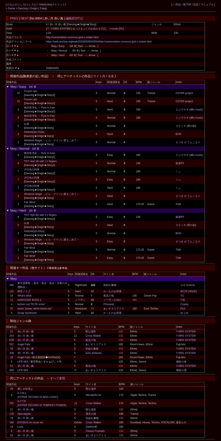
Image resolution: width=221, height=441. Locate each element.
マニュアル (207, 4)
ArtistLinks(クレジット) (52, 4)
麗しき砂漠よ (25, 388)
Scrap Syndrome (27, 312)
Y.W (182, 299)
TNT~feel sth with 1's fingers (40, 161)
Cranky (184, 304)
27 (47, 28)
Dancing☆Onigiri (28, 8)
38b (11, 285)
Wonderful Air (93, 395)
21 (11, 331)
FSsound (108, 304)
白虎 (26, 124)
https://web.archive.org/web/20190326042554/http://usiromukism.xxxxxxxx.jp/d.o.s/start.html (99, 41)
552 (11, 344)
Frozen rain (30, 91)
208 (11, 353)
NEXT (25, 18)
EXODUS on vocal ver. (30, 422)
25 (11, 308)
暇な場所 (90, 331)
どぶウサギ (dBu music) (189, 109)
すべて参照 (57, 378)
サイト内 (99, 76)
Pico (182, 308)
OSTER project (184, 93)
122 (11, 291)
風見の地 (108, 295)
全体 (111, 76)
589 (11, 370)
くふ (178, 171)
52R (11, 340)
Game (12, 8)
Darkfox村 (91, 426)
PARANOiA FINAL (34, 132)
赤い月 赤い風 (25, 331)
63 (11, 435)
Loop (20, 426)
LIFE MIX (22, 361)
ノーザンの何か (112, 299)
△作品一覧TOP (182, 4)
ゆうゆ (184, 312)
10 (18, 93)
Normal (63, 50)
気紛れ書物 (109, 285)
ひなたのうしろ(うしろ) (21, 4)
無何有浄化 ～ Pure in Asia (39, 107)
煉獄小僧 (181, 361)
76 (11, 348)
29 (11, 357)
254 (11, 335)
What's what (24, 295)
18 (11, 295)
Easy (62, 46)
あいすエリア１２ (113, 308)
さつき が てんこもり (188, 142)
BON (178, 134)
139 (11, 413)
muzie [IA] (116, 28)
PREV (14, 18)
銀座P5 (180, 163)
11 (11, 299)
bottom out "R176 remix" (31, 304)
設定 (196, 4)
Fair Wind (29, 202)
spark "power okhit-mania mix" (34, 308)
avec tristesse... (94, 353)
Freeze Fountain (95, 431)
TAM (178, 204)
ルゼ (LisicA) (187, 285)
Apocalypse (24, 413)
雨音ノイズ (23, 291)
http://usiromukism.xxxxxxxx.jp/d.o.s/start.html (72, 37)
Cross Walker (93, 335)
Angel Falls (23, 344)
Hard (61, 55)
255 (11, 403)
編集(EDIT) (73, 18)
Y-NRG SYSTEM (186, 331)
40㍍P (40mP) (188, 291)
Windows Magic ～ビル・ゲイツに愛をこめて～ (51, 140)
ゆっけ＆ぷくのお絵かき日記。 (91, 28)
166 (11, 422)
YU (182, 295)
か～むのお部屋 (112, 291)
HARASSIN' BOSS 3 (29, 299)
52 (11, 365)
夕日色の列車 (31, 169)
